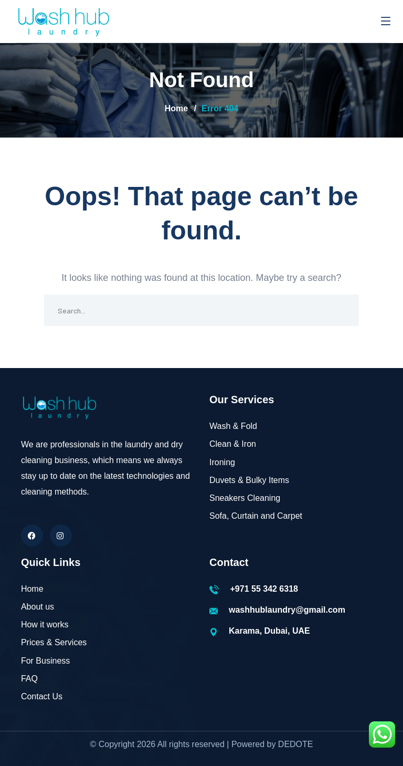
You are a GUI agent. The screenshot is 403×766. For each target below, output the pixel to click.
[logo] (63, 20)
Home (176, 108)
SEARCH (343, 310)
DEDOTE (295, 744)
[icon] (32, 535)
